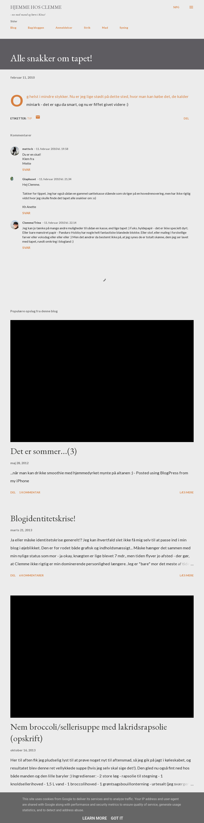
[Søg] (176, 7)
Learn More (94, 818)
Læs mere (187, 492)
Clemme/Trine (31, 222)
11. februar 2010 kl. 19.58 (52, 148)
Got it (117, 818)
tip (29, 118)
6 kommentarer (31, 575)
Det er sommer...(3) (43, 451)
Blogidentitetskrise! (43, 518)
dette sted (119, 96)
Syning (124, 27)
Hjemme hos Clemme (36, 7)
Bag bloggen (36, 27)
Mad (105, 27)
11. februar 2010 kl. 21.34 (55, 179)
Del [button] (186, 118)
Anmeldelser (64, 27)
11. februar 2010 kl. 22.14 (60, 222)
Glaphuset (29, 179)
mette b (27, 148)
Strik (87, 27)
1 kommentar (29, 492)
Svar (26, 169)
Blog (13, 27)
